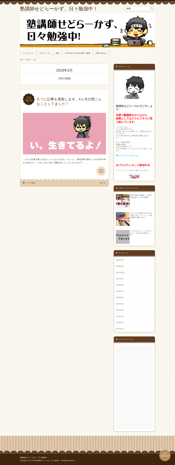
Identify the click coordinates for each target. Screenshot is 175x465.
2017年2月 (120, 323)
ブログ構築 (30, 183)
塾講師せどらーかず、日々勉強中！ (34, 458)
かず (104, 183)
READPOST (101, 171)
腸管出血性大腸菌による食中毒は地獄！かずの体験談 (141, 196)
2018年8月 (120, 260)
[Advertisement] (134, 387)
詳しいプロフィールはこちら (128, 155)
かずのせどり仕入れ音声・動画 (77, 53)
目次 (57, 53)
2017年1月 (120, 329)
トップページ (28, 53)
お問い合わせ (101, 53)
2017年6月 (120, 298)
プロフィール (44, 53)
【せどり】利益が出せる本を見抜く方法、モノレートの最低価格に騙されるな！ (141, 215)
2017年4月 (120, 310)
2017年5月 (120, 304)
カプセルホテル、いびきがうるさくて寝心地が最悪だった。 (141, 233)
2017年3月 (120, 316)
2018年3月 (120, 266)
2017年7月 (120, 291)
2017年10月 (120, 273)
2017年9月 (120, 279)
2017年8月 (120, 285)
